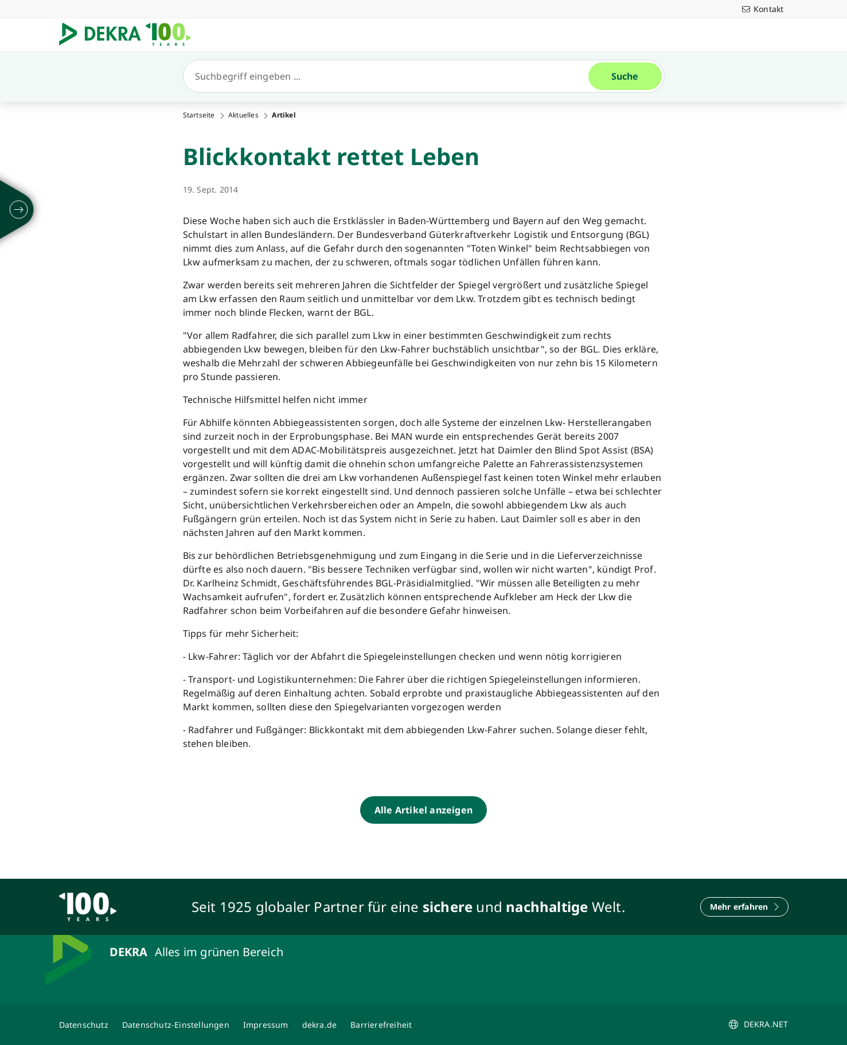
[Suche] (390, 76)
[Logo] (129, 34)
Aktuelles (243, 115)
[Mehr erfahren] (744, 907)
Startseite (199, 115)
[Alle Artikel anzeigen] (423, 810)
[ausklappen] (19, 210)
